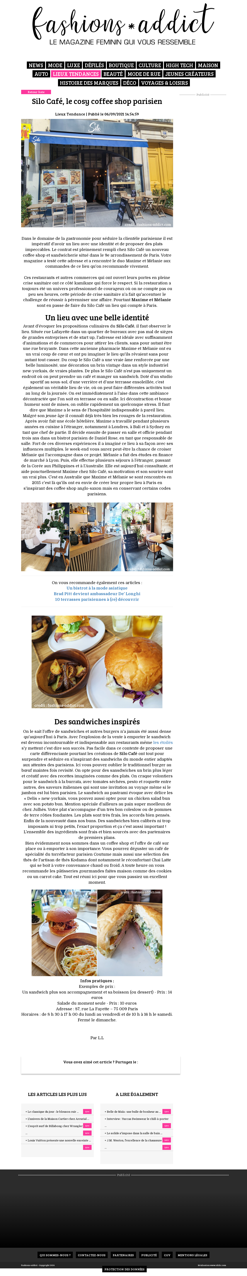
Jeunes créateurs (189, 73)
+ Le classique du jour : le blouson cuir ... (52, 1111)
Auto (41, 73)
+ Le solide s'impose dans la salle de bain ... (133, 1133)
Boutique (121, 65)
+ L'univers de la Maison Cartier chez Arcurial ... (57, 1119)
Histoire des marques (89, 82)
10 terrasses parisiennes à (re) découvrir (97, 599)
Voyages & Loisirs (164, 82)
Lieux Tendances (76, 73)
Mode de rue (144, 73)
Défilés (94, 65)
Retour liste (36, 92)
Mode (55, 65)
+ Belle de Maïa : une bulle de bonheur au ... (133, 1111)
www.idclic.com (218, 1265)
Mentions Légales (193, 1255)
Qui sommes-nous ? (54, 1255)
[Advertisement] (208, 162)
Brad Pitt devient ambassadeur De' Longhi (97, 594)
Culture (150, 65)
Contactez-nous (91, 1255)
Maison (208, 65)
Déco (129, 82)
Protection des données (124, 1269)
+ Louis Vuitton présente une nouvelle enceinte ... (58, 1140)
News (36, 65)
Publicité (149, 1255)
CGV (167, 1255)
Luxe (73, 65)
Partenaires (123, 1255)
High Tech (179, 65)
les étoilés (163, 742)
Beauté (113, 73)
